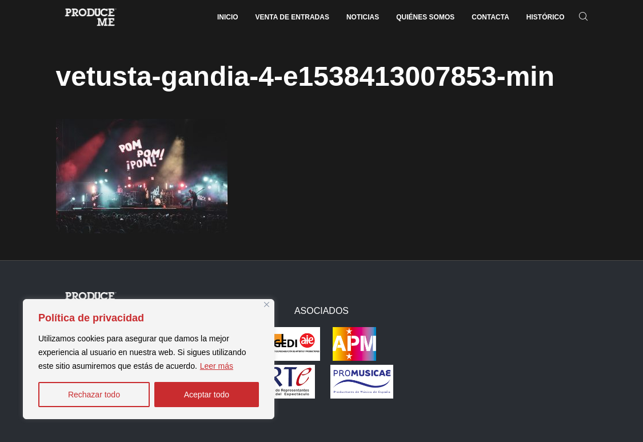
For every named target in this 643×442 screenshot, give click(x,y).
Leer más (216, 366)
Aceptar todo (206, 394)
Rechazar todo (94, 394)
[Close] (266, 304)
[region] (148, 359)
